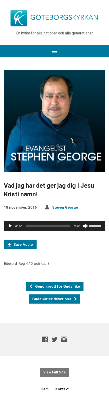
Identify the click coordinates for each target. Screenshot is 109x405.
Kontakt (62, 389)
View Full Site (54, 372)
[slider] (48, 226)
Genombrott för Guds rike (54, 286)
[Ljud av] (85, 226)
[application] (54, 226)
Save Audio (20, 244)
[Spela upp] (10, 226)
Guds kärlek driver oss (54, 299)
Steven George (65, 207)
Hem (45, 389)
